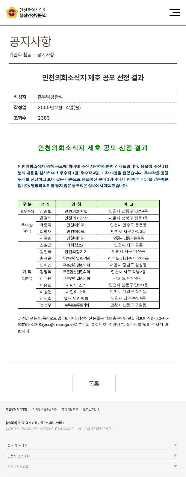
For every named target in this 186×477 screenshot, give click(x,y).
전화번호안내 (91, 409)
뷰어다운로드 (70, 409)
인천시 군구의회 (18, 456)
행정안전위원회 (35, 13)
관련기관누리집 (17, 467)
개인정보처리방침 (17, 409)
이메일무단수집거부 (45, 409)
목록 (94, 384)
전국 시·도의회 (17, 445)
